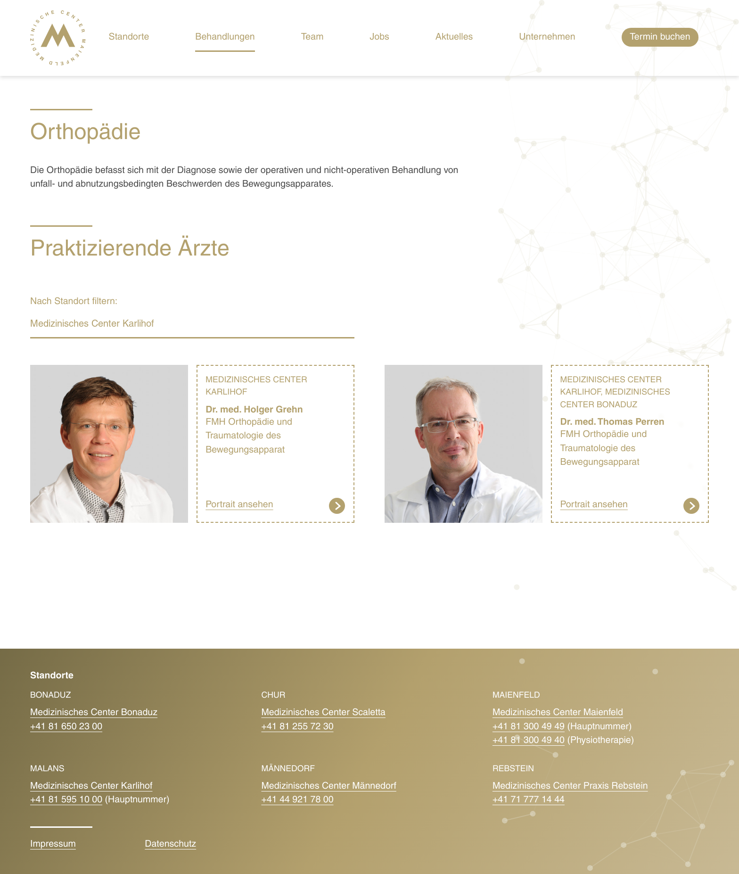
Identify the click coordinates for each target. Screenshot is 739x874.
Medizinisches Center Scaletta (323, 713)
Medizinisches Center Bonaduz (93, 713)
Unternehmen (547, 37)
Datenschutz (170, 845)
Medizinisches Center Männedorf (328, 787)
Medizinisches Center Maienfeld (558, 713)
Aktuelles (454, 37)
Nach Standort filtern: (73, 302)
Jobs (379, 37)
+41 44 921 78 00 (297, 800)
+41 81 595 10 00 (66, 800)
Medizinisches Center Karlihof (91, 787)
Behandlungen (225, 37)
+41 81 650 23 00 (66, 727)
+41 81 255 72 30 (297, 727)
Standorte (129, 37)
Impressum (53, 845)
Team (312, 37)
